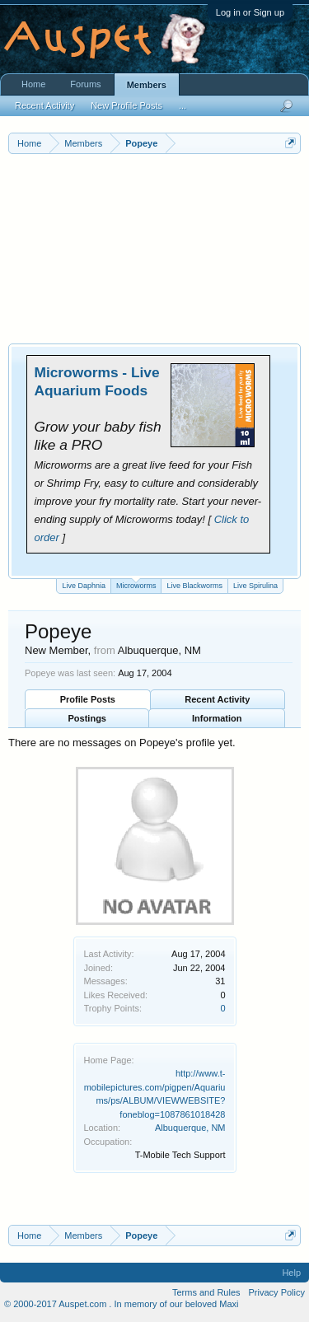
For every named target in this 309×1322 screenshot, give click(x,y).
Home (33, 84)
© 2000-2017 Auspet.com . (57, 1304)
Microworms (136, 584)
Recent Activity (217, 699)
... (182, 105)
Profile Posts (87, 699)
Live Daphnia (83, 586)
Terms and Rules (206, 1292)
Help (291, 1273)
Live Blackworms (194, 586)
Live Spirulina (255, 586)
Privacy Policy (277, 1292)
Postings (87, 718)
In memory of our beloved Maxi (176, 1304)
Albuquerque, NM (190, 1128)
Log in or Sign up (250, 12)
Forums (85, 84)
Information (217, 718)
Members (146, 85)
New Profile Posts (126, 105)
